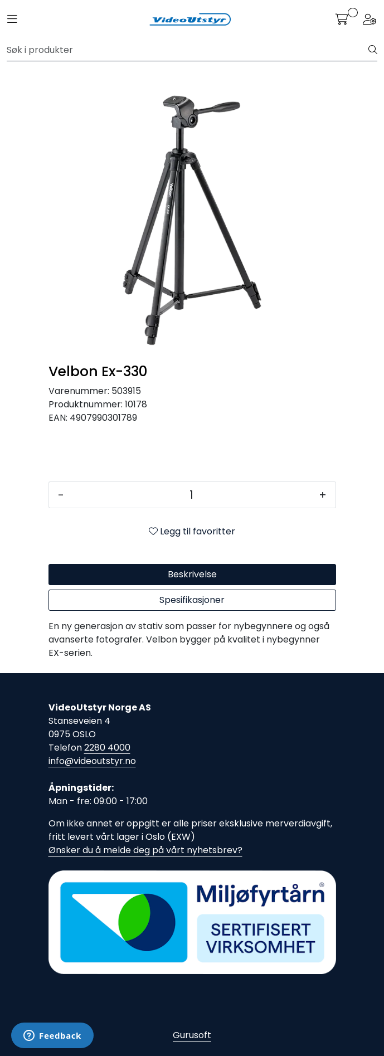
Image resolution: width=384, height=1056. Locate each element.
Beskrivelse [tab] (192, 574)
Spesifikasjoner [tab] (192, 599)
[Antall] (191, 494)
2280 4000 (107, 747)
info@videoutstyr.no (92, 761)
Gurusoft (192, 1035)
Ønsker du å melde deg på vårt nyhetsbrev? (145, 850)
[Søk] (188, 50)
